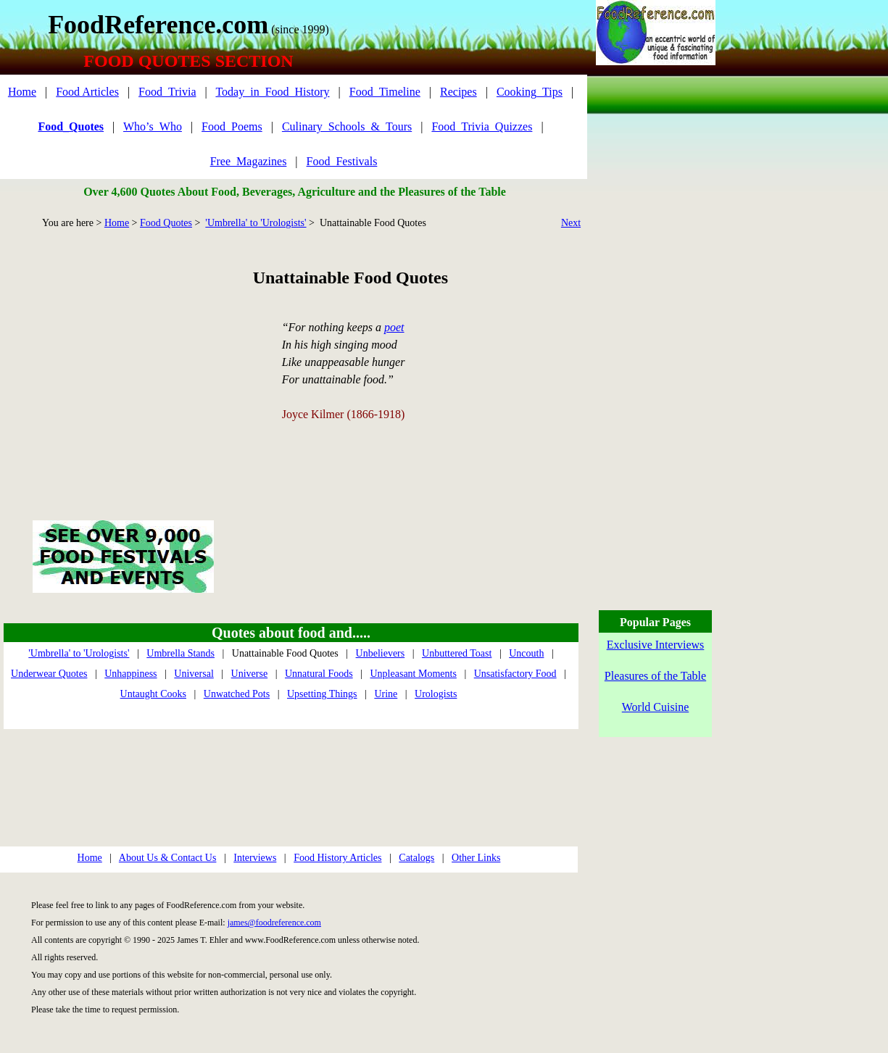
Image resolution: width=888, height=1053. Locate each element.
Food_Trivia (167, 92)
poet (394, 327)
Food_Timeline (384, 92)
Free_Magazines (248, 161)
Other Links (476, 857)
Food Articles (87, 92)
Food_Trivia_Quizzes (481, 126)
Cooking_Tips (530, 92)
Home (22, 92)
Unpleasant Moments (413, 673)
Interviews (254, 857)
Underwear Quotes (49, 673)
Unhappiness (130, 673)
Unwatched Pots (237, 693)
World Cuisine (655, 707)
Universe (249, 673)
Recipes (458, 92)
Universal (193, 673)
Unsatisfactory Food (515, 673)
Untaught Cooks (153, 693)
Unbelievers (380, 653)
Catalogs (416, 857)
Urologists (436, 693)
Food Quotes (166, 222)
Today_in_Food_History (272, 92)
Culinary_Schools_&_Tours (347, 126)
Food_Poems (232, 126)
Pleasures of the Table (655, 676)
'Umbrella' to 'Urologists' (255, 222)
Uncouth (526, 653)
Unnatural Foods (319, 673)
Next (571, 222)
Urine (385, 693)
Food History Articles (337, 857)
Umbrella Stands (180, 653)
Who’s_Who (152, 126)
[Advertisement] (123, 358)
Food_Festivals (342, 161)
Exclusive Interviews (656, 644)
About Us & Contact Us (168, 857)
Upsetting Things (322, 693)
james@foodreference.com (274, 922)
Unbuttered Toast (456, 653)
